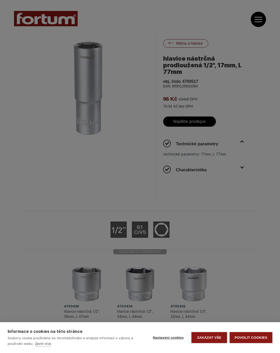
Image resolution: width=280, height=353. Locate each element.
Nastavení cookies (168, 337)
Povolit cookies (251, 337)
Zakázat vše (209, 337)
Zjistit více (43, 344)
